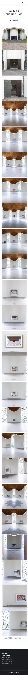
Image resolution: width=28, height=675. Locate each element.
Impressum (11, 672)
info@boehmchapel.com (6, 663)
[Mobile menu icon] (26, 2)
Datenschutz (16, 672)
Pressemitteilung (14, 21)
